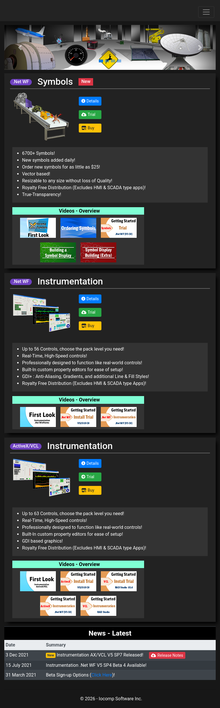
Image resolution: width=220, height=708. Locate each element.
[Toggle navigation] (206, 12)
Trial (88, 114)
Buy (87, 128)
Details (90, 101)
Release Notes (167, 655)
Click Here (101, 675)
